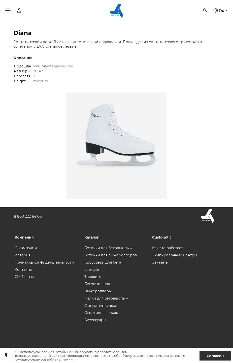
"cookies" (47, 352)
